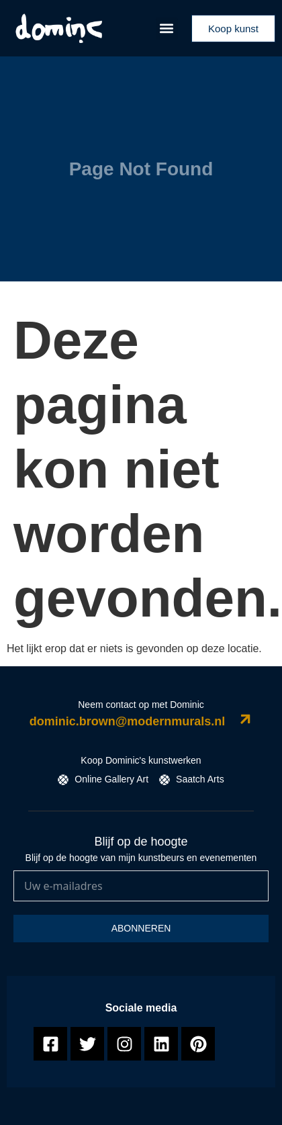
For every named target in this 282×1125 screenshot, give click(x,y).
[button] (167, 28)
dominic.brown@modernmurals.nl (128, 721)
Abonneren (141, 928)
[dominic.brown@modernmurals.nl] (245, 719)
